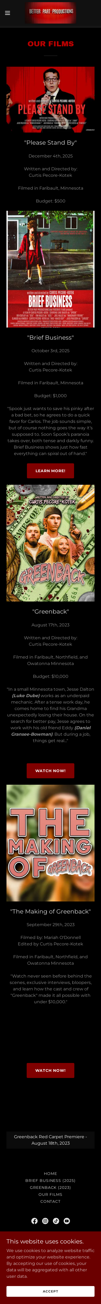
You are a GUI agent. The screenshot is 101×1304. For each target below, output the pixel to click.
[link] (50, 13)
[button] (9, 12)
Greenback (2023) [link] (50, 1185)
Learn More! (51, 468)
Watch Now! (50, 768)
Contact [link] (50, 1199)
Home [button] (50, 1171)
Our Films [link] (50, 1192)
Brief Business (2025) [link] (50, 1178)
